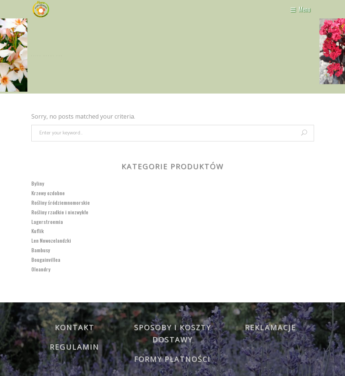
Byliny (37, 183)
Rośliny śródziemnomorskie (60, 202)
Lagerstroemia (47, 221)
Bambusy (40, 250)
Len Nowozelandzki (51, 240)
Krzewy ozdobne (48, 193)
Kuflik (37, 231)
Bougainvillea (45, 259)
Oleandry (40, 269)
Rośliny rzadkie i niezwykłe (59, 212)
